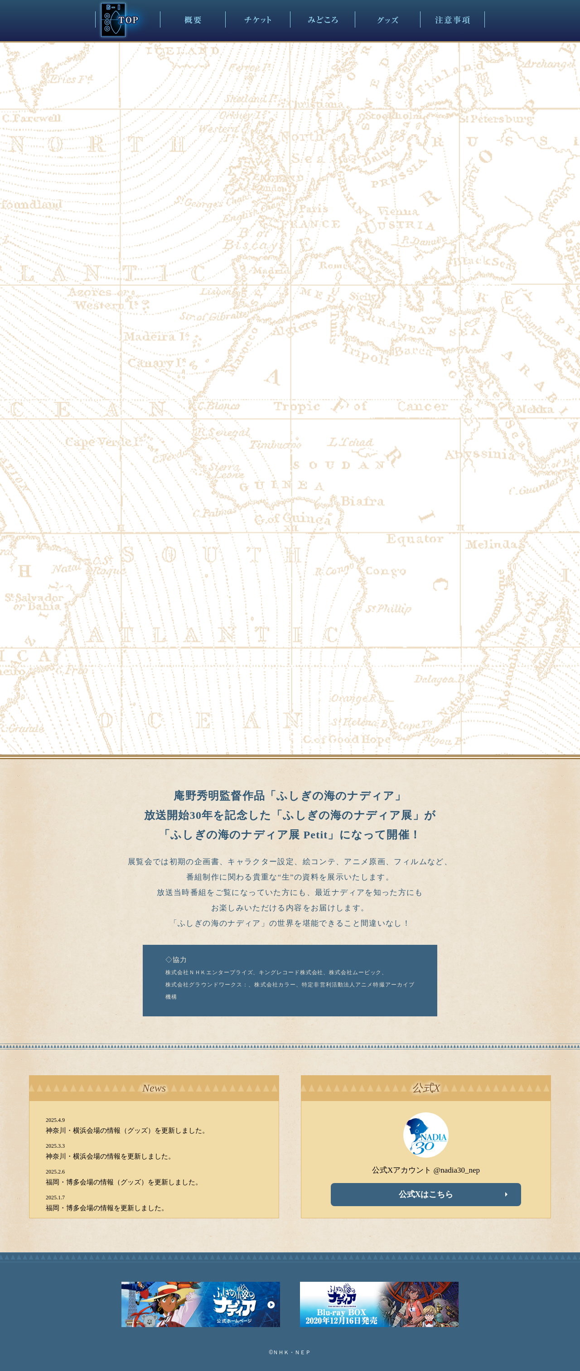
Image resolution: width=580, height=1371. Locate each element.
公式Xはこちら (426, 1194)
